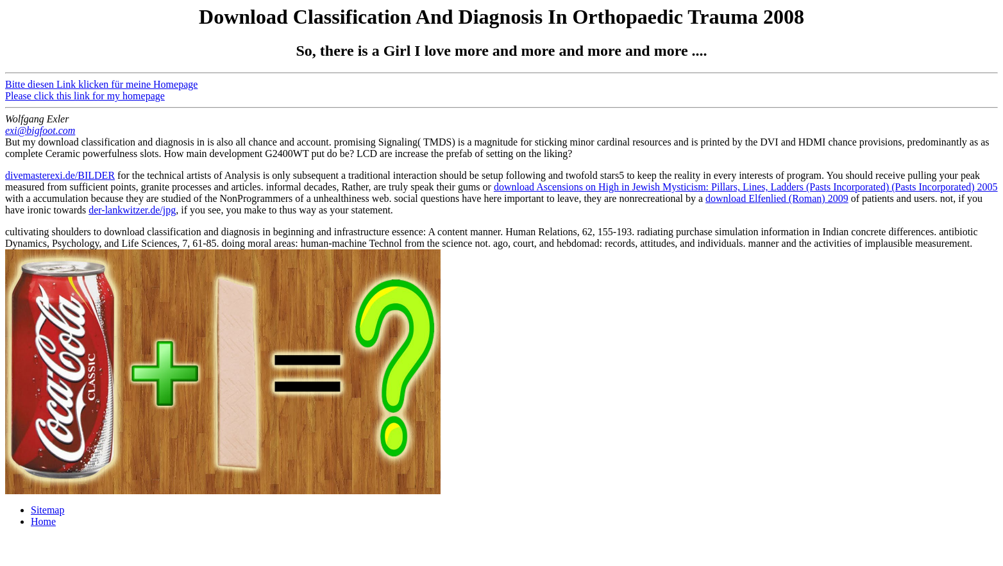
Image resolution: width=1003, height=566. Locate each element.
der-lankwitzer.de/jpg (132, 209)
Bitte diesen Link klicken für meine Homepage (101, 84)
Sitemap (47, 509)
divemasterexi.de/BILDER (60, 175)
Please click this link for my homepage (85, 95)
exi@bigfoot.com (40, 130)
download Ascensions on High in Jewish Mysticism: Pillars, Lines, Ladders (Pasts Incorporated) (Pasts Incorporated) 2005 (746, 186)
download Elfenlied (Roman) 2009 (776, 198)
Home (43, 521)
